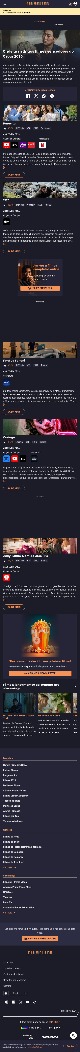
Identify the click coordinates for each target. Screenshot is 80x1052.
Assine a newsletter (40, 673)
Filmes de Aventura (13, 862)
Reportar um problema (14, 980)
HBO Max (8, 892)
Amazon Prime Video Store (17, 887)
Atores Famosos (11, 811)
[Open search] (73, 1035)
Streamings (9, 875)
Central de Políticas (36, 1047)
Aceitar (70, 1046)
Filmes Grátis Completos (15, 795)
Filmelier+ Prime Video (15, 882)
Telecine (7, 897)
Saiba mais (14, 174)
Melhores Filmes (11, 785)
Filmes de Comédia (13, 852)
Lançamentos (10, 775)
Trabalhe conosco (12, 968)
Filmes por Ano (11, 816)
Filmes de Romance (13, 857)
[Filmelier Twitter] (20, 1002)
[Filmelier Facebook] (13, 1002)
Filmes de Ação (11, 836)
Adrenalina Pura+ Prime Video (18, 907)
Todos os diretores (12, 821)
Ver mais (9, 867)
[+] (4, 167)
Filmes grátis (7, 10)
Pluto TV (7, 902)
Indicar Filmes (10, 770)
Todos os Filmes (11, 800)
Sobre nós (8, 962)
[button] (25, 993)
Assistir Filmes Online (14, 790)
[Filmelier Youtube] (27, 1002)
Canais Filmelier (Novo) (15, 765)
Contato (7, 985)
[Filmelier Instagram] (6, 1002)
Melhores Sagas (11, 806)
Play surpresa (40, 288)
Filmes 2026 (9, 780)
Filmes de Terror (11, 841)
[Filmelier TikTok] (34, 1002)
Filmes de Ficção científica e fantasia (22, 847)
